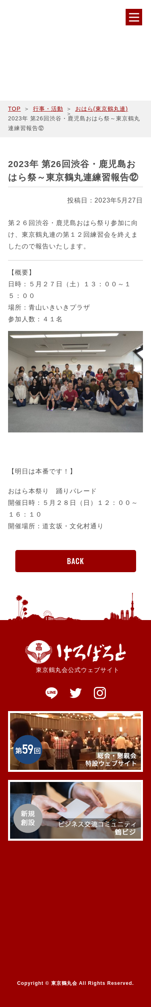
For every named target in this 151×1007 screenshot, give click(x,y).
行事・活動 (48, 109)
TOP (14, 109)
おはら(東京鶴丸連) (101, 109)
